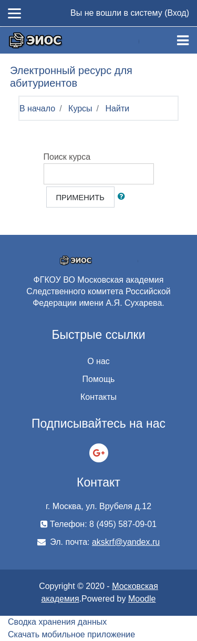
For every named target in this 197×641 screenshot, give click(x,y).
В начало (37, 108)
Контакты (98, 396)
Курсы (80, 108)
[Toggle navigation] (183, 40)
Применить (80, 197)
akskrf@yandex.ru (126, 541)
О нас (98, 361)
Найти (118, 108)
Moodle (141, 598)
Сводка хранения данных (57, 621)
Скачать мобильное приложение (71, 634)
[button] (123, 197)
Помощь (98, 379)
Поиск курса (67, 156)
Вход (176, 12)
